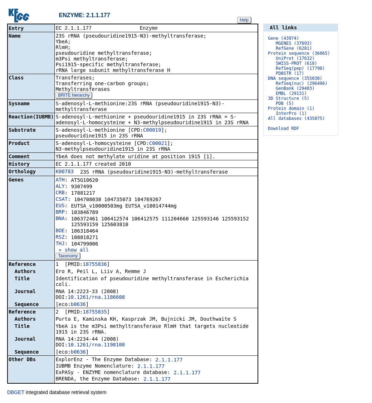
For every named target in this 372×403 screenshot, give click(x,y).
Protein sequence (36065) (299, 53)
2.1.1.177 (169, 360)
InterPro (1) (291, 113)
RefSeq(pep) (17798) (300, 68)
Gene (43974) (283, 38)
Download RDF (283, 128)
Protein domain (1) (291, 108)
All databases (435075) (296, 118)
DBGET (15, 393)
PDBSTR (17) (290, 73)
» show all (72, 250)
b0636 (78, 305)
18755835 (95, 312)
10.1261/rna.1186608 (96, 298)
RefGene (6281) (294, 48)
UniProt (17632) (295, 58)
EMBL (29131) (291, 93)
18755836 (95, 265)
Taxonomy (68, 256)
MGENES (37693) (294, 43)
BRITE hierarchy (73, 95)
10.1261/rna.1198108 (96, 345)
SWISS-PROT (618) (296, 63)
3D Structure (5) (288, 98)
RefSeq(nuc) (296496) (302, 83)
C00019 (152, 130)
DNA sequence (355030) (295, 78)
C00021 (158, 144)
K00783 (64, 172)
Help (244, 20)
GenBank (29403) (295, 88)
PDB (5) (285, 103)
